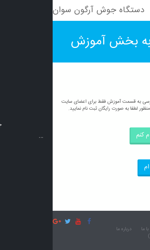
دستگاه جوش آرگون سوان (46, 10)
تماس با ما (98, 229)
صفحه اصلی (130, 229)
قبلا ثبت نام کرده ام (115, 167)
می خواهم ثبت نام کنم (111, 135)
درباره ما (71, 229)
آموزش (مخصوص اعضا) (118, 236)
